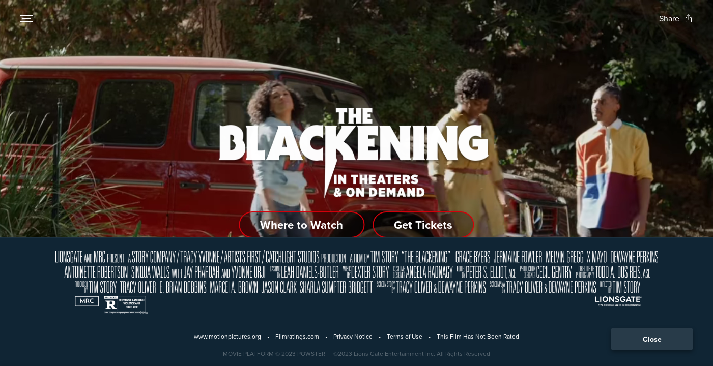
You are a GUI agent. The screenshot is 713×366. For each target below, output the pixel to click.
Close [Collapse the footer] (652, 339)
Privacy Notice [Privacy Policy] (353, 336)
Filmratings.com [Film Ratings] (297, 336)
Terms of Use (404, 336)
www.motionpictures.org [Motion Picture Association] (227, 336)
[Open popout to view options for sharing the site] (676, 18)
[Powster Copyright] (274, 354)
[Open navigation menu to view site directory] (26, 18)
